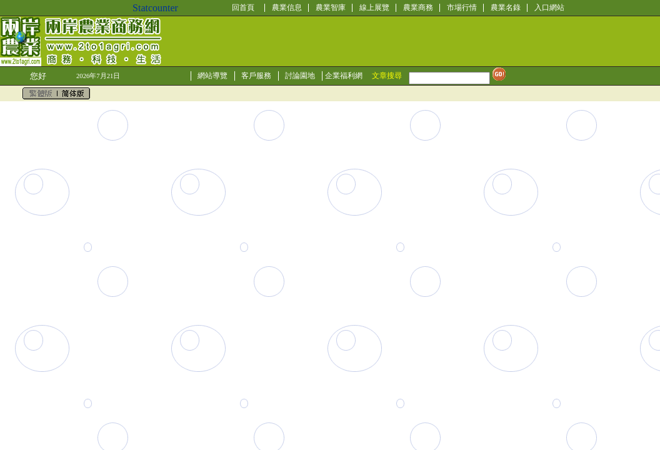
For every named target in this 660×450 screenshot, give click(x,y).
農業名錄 (506, 7)
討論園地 (300, 75)
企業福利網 (343, 75)
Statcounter (155, 7)
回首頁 (243, 7)
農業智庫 (331, 7)
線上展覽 (374, 7)
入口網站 (549, 7)
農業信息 (287, 7)
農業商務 (418, 7)
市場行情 (462, 7)
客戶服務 (256, 75)
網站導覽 (213, 75)
